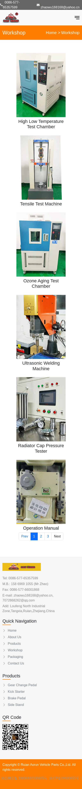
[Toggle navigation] (77, 17)
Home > (53, 32)
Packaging (12, 656)
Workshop (12, 650)
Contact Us (13, 663)
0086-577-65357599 (23, 578)
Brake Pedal (14, 698)
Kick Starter (13, 691)
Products (11, 643)
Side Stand (13, 705)
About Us (11, 637)
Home (9, 630)
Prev (24, 536)
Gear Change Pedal (19, 685)
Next (57, 536)
